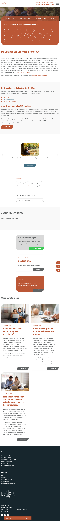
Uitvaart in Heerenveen (7, 465)
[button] (2, 155)
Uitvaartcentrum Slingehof (39, 75)
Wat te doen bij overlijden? (9, 459)
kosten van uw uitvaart (24, 72)
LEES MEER (7, 126)
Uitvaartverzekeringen (8, 99)
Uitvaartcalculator (6, 457)
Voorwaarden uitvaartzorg (8, 483)
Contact (3, 477)
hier (29, 186)
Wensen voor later (6, 455)
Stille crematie (5, 463)
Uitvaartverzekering (6, 479)
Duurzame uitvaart (6, 461)
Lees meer (30, 165)
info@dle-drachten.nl (22, 509)
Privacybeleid (5, 481)
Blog (2, 475)
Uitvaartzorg (5, 97)
